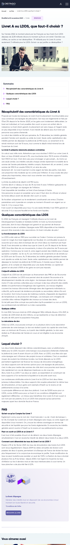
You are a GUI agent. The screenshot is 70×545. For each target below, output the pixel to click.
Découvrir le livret (13, 513)
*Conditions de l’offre (13, 506)
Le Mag (11, 11)
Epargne (37, 18)
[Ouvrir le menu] (66, 4)
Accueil (4, 11)
